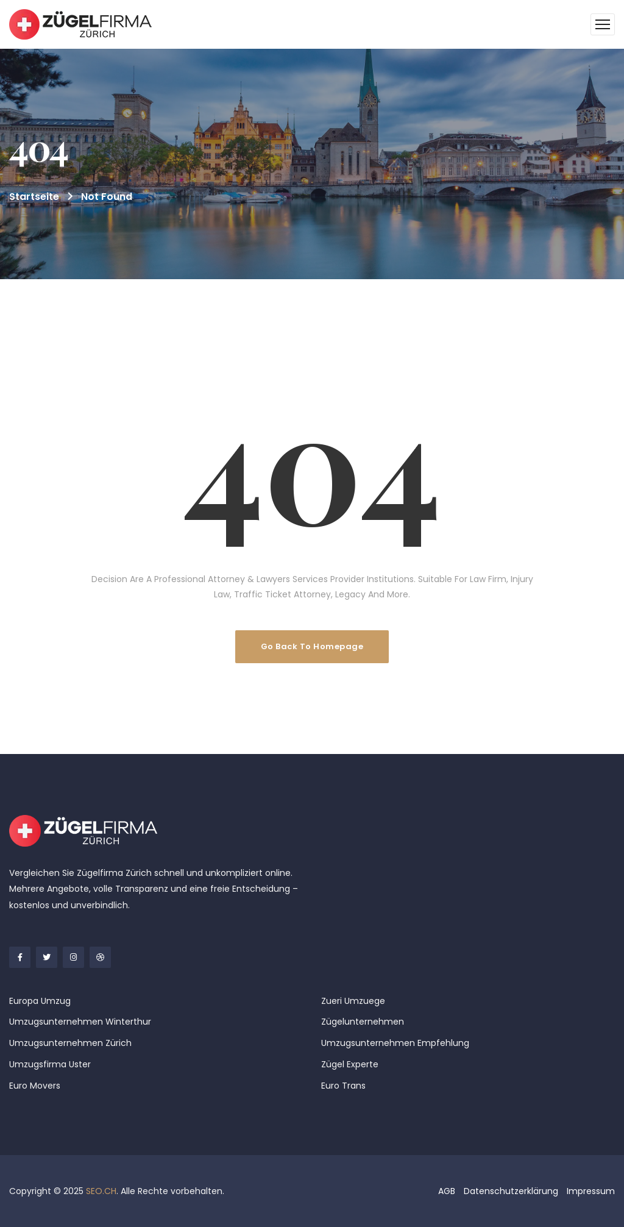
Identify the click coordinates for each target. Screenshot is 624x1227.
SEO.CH (101, 1191)
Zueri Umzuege (353, 1001)
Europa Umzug (40, 1001)
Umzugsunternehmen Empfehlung (395, 1043)
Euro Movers (34, 1085)
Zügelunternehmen (362, 1021)
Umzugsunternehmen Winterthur (80, 1021)
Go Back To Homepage (312, 646)
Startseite (34, 197)
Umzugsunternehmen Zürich (70, 1043)
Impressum (591, 1191)
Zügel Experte (349, 1064)
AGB (446, 1191)
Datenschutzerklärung (511, 1191)
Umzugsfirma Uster (50, 1064)
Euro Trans (343, 1085)
